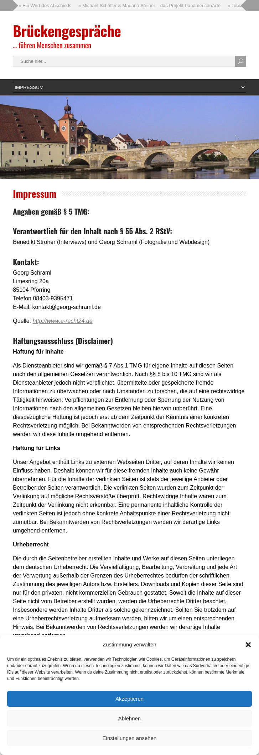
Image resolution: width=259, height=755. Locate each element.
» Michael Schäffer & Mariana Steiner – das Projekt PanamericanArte (149, 5)
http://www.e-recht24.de (62, 321)
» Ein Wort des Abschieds (45, 5)
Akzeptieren (129, 699)
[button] (248, 644)
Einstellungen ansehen (130, 738)
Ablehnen (129, 718)
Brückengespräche (67, 30)
